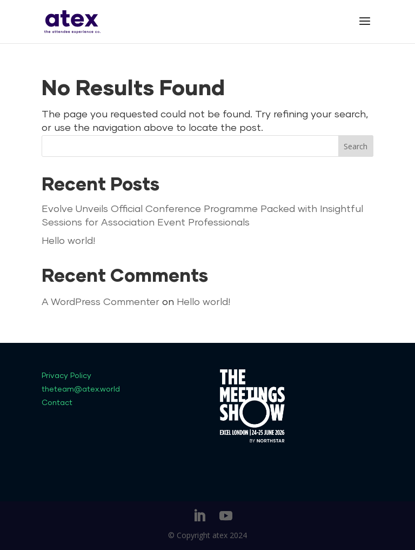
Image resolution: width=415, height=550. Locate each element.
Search (355, 146)
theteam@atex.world (81, 389)
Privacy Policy (66, 376)
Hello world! (68, 241)
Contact (57, 403)
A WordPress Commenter (100, 302)
